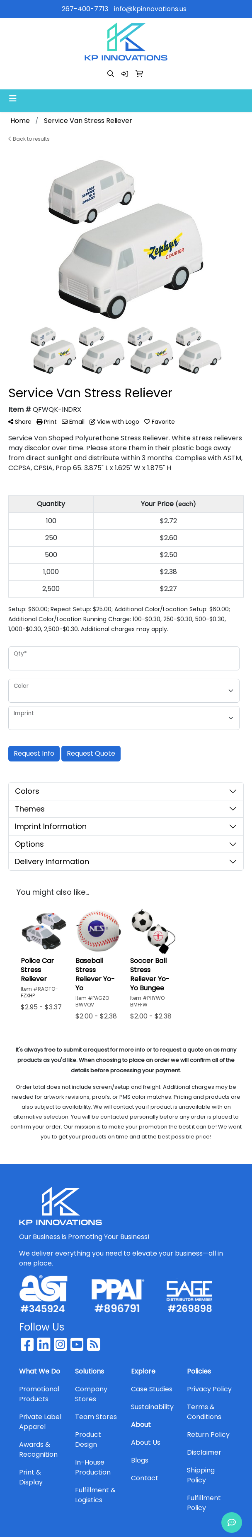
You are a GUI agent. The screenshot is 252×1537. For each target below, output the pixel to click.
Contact (144, 1478)
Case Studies (151, 1389)
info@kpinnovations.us (150, 9)
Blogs (139, 1460)
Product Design (88, 1439)
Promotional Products (39, 1394)
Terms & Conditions (204, 1412)
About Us (145, 1442)
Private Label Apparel (40, 1421)
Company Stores (91, 1394)
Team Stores (96, 1417)
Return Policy (208, 1434)
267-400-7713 (85, 9)
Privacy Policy (209, 1389)
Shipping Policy (201, 1475)
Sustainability (152, 1407)
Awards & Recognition (38, 1449)
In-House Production (93, 1467)
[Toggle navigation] (13, 98)
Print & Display (31, 1477)
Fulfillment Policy (204, 1503)
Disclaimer (204, 1452)
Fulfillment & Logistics (95, 1495)
